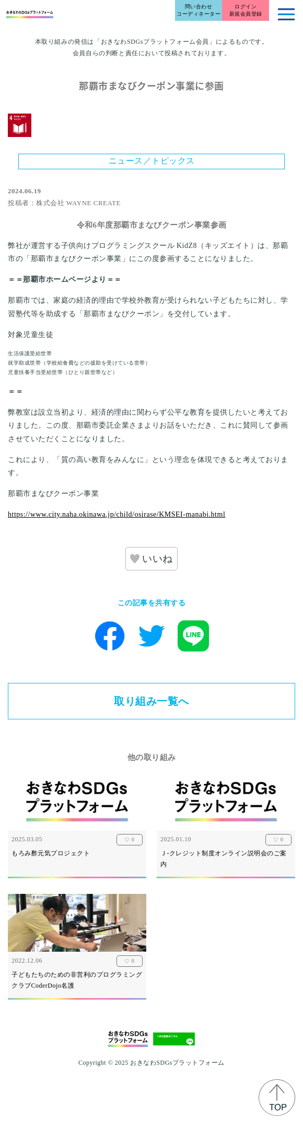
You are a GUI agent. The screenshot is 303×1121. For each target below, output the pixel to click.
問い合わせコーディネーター (198, 10)
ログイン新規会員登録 (245, 10)
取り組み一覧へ (151, 701)
